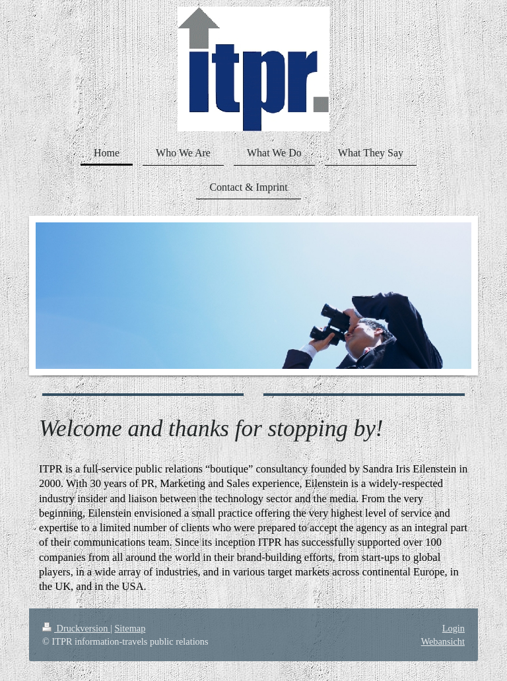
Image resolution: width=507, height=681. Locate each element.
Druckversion (76, 628)
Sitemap (129, 628)
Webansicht (443, 641)
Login (453, 628)
